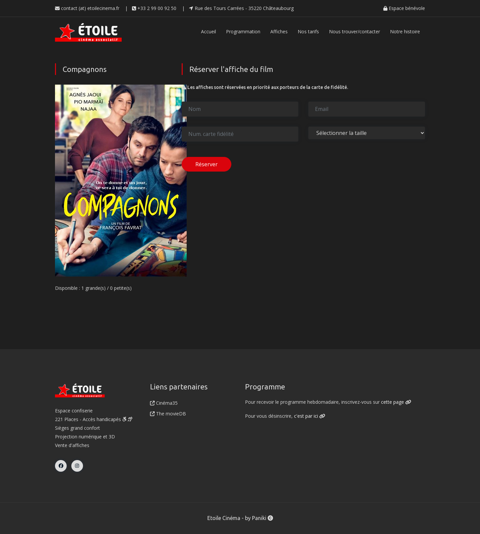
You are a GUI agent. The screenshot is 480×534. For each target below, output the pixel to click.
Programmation (243, 31)
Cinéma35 (164, 403)
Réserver (206, 164)
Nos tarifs (308, 31)
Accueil (208, 31)
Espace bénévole (404, 8)
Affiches (279, 31)
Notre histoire (405, 31)
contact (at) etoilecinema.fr (87, 8)
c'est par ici (309, 416)
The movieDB (168, 413)
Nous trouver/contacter (354, 31)
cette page (396, 402)
